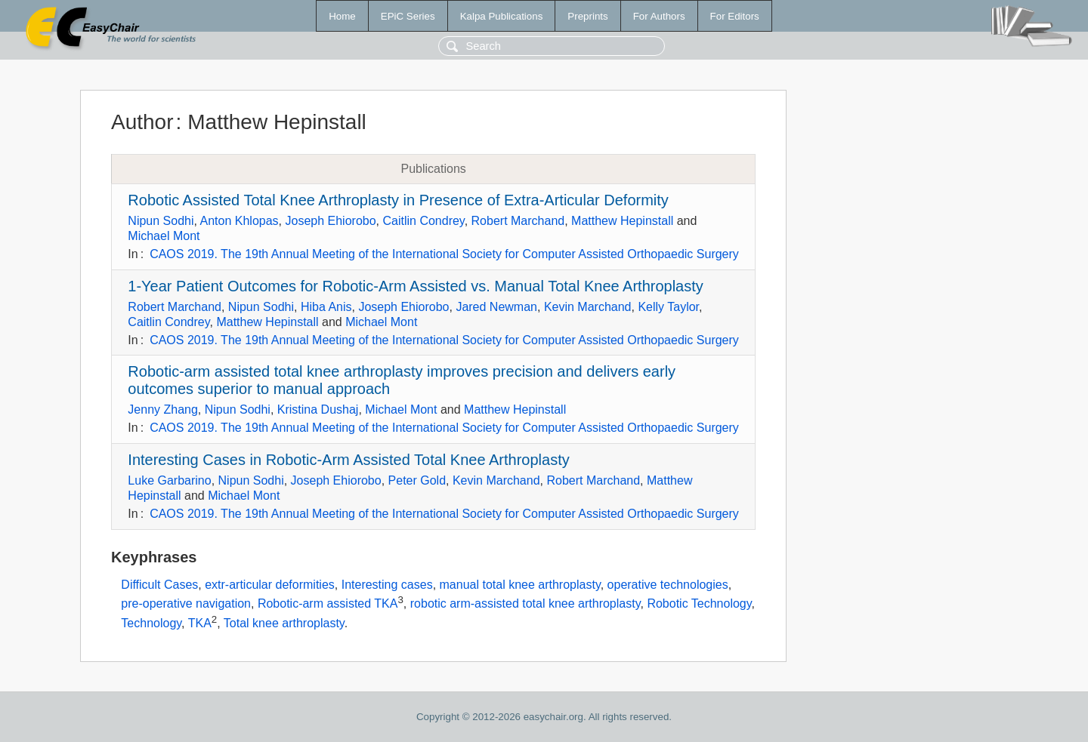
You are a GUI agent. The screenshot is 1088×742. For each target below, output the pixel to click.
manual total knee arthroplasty (520, 584)
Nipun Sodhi (160, 220)
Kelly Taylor (668, 306)
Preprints (587, 16)
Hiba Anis (326, 306)
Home (342, 16)
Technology (151, 623)
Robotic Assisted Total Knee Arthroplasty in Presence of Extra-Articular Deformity (398, 200)
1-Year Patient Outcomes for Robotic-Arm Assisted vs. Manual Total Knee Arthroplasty (415, 286)
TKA (200, 623)
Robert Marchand (518, 220)
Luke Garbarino (169, 480)
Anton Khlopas (239, 220)
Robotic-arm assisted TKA (328, 603)
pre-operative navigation (186, 603)
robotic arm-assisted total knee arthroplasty (525, 603)
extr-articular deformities (270, 584)
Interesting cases (387, 584)
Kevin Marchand (588, 306)
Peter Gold (417, 480)
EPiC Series (408, 16)
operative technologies (667, 584)
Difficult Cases (159, 584)
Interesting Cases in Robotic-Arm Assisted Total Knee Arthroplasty (348, 459)
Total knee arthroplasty (284, 623)
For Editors (734, 16)
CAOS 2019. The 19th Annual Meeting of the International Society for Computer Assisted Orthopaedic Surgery (444, 254)
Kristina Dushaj (318, 409)
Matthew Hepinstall (622, 220)
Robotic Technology (699, 603)
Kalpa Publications (501, 16)
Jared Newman (496, 306)
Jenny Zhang (163, 409)
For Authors (659, 16)
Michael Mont (163, 235)
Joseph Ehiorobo (330, 220)
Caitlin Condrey (423, 220)
